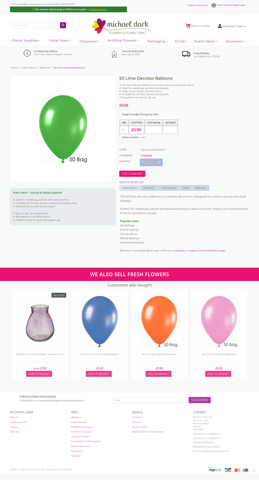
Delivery (149, 187)
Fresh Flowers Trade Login (228, 5)
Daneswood (65, 469)
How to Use (169, 187)
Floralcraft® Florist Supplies (86, 441)
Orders (14, 427)
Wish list (14, 431)
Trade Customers (80, 446)
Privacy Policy (139, 427)
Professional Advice (81, 427)
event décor (146, 250)
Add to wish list (131, 182)
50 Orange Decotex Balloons (159, 354)
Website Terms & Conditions (147, 431)
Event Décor (28, 67)
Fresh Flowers (78, 422)
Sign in (14, 417)
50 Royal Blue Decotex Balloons (100, 354)
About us (76, 417)
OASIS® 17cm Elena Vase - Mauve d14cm (40, 354)
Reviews (201, 187)
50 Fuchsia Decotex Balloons (219, 354)
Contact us (77, 451)
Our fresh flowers (80, 436)
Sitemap (76, 455)
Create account (18, 422)
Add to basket (132, 173)
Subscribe (199, 400)
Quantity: (124, 161)
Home (14, 67)
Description (130, 187)
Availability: (126, 155)
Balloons (45, 67)
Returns (136, 422)
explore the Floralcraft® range (207, 250)
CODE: (123, 149)
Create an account (197, 5)
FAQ (185, 187)
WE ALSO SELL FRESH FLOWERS (129, 274)
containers (178, 250)
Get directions (98, 9)
